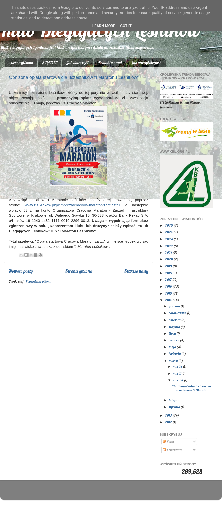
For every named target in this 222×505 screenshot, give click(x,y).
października (178, 313)
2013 (169, 415)
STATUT (49, 62)
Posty (168, 441)
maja (173, 347)
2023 (169, 239)
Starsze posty (136, 271)
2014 (168, 300)
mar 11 (177, 373)
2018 (168, 273)
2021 (169, 252)
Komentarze (172, 450)
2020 (169, 259)
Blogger (142, 492)
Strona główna (21, 62)
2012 (169, 422)
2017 (168, 279)
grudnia (175, 306)
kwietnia (175, 353)
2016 (169, 286)
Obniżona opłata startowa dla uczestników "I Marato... (191, 388)
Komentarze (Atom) (38, 281)
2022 (169, 246)
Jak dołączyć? (77, 62)
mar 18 (178, 366)
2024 (169, 232)
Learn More (103, 26)
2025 (169, 225)
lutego (173, 400)
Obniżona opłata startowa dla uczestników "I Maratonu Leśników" (74, 77)
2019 (169, 266)
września (175, 320)
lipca (172, 333)
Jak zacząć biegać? (146, 62)
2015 (169, 293)
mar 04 (178, 380)
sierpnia (175, 326)
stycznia (175, 407)
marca (173, 360)
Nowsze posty (21, 271)
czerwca (174, 340)
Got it (126, 26)
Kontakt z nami (110, 62)
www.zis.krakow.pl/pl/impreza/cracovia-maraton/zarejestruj (73, 205)
